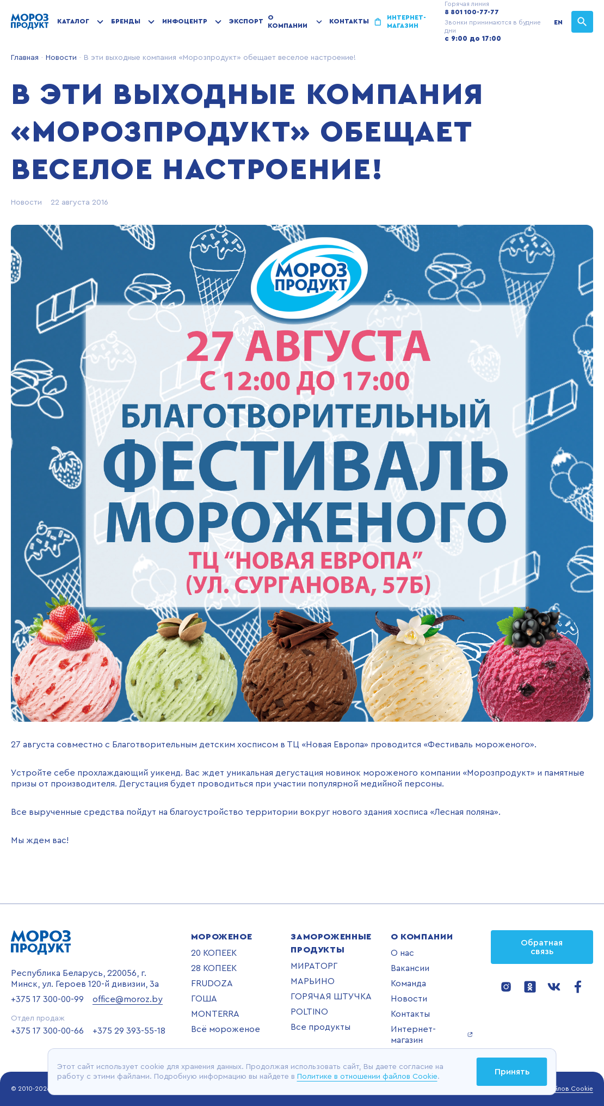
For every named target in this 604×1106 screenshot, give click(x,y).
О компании (287, 21)
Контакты (349, 21)
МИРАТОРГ (314, 966)
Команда (408, 983)
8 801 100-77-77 (472, 12)
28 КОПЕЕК (214, 968)
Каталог (73, 21)
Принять (512, 1071)
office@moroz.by (128, 999)
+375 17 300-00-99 (47, 999)
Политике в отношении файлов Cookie (367, 1076)
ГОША (204, 998)
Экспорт (246, 21)
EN (558, 22)
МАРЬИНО (313, 981)
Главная (25, 58)
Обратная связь (542, 947)
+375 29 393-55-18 (129, 1031)
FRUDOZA (212, 983)
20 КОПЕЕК (214, 953)
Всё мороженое (225, 1029)
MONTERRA (215, 1014)
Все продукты (320, 1027)
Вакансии (410, 968)
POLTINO (309, 1011)
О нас (402, 953)
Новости (60, 58)
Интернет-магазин (406, 21)
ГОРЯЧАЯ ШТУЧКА (331, 996)
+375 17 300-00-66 (47, 1031)
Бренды (125, 21)
